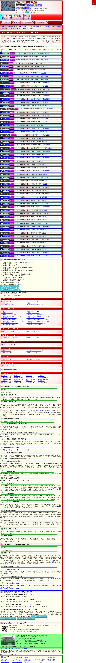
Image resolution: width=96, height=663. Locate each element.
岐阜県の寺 (17, 377)
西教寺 (6, 161)
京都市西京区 (11, 321)
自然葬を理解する (5, 662)
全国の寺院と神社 (6, 26)
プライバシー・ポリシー (7, 648)
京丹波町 (33, 314)
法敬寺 (6, 233)
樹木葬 (2, 563)
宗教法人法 (38, 657)
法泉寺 (6, 236)
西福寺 (6, 174)
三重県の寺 (4, 379)
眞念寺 (6, 145)
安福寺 (5, 66)
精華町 (31, 331)
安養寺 (5, 70)
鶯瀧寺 (6, 256)
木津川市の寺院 (26, 28)
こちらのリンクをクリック (28, 601)
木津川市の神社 (48, 26)
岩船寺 (6, 96)
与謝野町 (32, 359)
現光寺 (6, 105)
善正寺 (6, 194)
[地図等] (47, 53)
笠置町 (6, 311)
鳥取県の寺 (29, 381)
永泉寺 (5, 73)
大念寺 (6, 203)
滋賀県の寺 (17, 379)
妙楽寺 (6, 246)
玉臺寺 (6, 99)
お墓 (24, 555)
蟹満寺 (6, 92)
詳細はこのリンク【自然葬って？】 (9, 588)
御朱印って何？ (27, 660)
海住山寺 (6, 89)
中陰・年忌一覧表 (51, 660)
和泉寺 (6, 252)
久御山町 (32, 324)
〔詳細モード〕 (4, 49)
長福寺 (6, 216)
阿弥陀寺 (5, 53)
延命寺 (6, 83)
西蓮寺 (6, 181)
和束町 (6, 365)
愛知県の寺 (41, 377)
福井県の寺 (29, 376)
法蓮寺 (6, 239)
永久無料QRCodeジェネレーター (25, 629)
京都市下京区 (11, 319)
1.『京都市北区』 (7, 22)
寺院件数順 (18, 295)
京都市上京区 (36, 316)
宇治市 (30, 303)
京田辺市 (32, 313)
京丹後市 (7, 314)
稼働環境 (18, 648)
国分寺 (6, 122)
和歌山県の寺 (17, 381)
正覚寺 (6, 154)
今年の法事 (15, 659)
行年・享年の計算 (51, 659)
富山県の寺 (4, 376)
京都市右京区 (10, 316)
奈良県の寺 (4, 381)
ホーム (27, 12)
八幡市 (5, 359)
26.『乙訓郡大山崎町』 (26, 22)
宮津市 (5, 352)
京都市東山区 (36, 321)
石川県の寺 (17, 376)
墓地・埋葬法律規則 (17, 657)
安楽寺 (5, 63)
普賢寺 (6, 223)
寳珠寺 (6, 230)
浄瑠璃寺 (6, 135)
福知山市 (7, 344)
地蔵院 (6, 213)
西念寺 (6, 167)
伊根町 (6, 303)
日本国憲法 (26, 657)
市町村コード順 (10, 295)
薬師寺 (6, 249)
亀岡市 (31, 311)
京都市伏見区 (10, 323)
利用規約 (24, 648)
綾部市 (5, 301)
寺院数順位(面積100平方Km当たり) (9, 290)
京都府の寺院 (13, 28)
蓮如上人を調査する (40, 660)
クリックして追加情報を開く (9, 654)
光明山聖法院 (8, 109)
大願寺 (6, 197)
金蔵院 (6, 102)
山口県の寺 (29, 382)
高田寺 (6, 119)
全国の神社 (22, 26)
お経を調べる (4, 659)
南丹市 (31, 337)
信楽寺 (6, 138)
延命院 (5, 79)
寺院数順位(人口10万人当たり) (8, 288)
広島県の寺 (17, 382)
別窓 (17, 286)
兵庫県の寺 (41, 379)
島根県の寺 (41, 381)
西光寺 (6, 164)
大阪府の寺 (29, 379)
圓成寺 (5, 76)
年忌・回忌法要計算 (17, 662)
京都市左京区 (35, 318)
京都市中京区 (36, 319)
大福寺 (6, 207)
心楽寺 (6, 141)
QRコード (40, 625)
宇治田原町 (8, 304)
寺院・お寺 (3, 660)
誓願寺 (6, 184)
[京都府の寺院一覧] (19, 49)
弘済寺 (6, 115)
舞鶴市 (6, 351)
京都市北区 (8, 318)
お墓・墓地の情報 (51, 657)
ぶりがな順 (3, 295)
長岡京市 (8, 337)
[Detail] (12, 53)
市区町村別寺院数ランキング (8, 286)
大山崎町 (33, 304)
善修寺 (6, 190)
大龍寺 (6, 210)
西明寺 (6, 177)
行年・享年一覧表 (16, 660)
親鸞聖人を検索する (28, 659)
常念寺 (6, 132)
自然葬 (51, 407)
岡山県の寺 (4, 382)
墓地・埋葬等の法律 (40, 659)
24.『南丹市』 (17, 22)
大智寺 (6, 200)
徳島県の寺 (41, 382)
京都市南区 (34, 323)
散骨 (24, 411)
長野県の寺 (4, 377)
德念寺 (6, 220)
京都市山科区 (10, 324)
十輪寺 (6, 125)
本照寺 (6, 243)
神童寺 (6, 148)
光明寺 (6, 112)
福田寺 (6, 226)
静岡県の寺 (29, 377)
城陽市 (6, 331)
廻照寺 (6, 86)
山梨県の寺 (41, 376)
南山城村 (33, 351)
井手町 (31, 301)
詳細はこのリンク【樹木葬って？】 (9, 541)
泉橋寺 (6, 187)
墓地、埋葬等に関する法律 (43, 411)
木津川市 (6, 313)
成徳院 (6, 151)
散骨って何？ (4, 657)
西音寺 (6, 158)
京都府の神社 (34, 26)
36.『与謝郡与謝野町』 (40, 22)
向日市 (30, 352)
